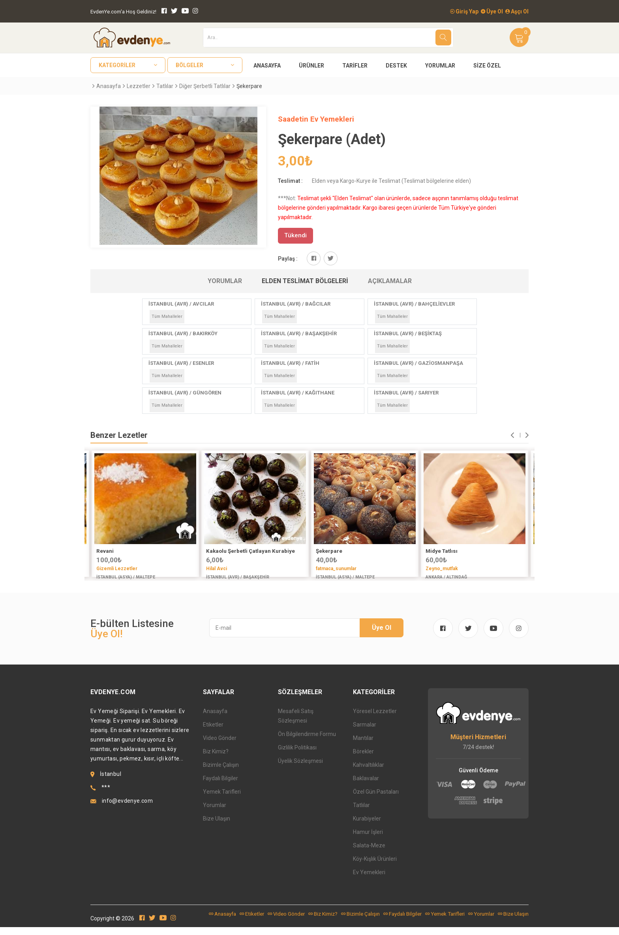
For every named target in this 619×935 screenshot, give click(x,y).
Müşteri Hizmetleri (478, 745)
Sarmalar (364, 732)
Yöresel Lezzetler (375, 719)
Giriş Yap (464, 11)
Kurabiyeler (367, 826)
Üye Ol (492, 11)
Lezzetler (138, 86)
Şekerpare (329, 551)
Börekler (363, 759)
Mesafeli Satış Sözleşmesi (295, 724)
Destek (396, 65)
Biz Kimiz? (216, 759)
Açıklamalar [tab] (390, 281)
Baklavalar (366, 786)
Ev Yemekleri (369, 880)
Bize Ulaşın (216, 826)
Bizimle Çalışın (221, 773)
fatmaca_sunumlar (336, 568)
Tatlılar (164, 86)
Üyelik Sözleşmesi (300, 769)
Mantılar (363, 746)
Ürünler (311, 65)
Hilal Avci (216, 568)
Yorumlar (440, 65)
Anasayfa (267, 65)
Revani (105, 551)
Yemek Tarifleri (222, 799)
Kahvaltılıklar (368, 773)
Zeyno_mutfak (442, 568)
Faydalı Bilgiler (220, 786)
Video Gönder (219, 746)
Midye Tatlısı (442, 551)
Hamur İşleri (368, 840)
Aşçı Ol (517, 11)
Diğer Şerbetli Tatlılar (205, 86)
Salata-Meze (369, 853)
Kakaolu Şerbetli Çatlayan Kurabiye (250, 551)
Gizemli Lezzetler (116, 568)
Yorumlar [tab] (225, 281)
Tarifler (355, 65)
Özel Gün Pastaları (376, 799)
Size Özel (487, 65)
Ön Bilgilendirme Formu (307, 742)
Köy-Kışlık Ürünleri (375, 867)
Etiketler (213, 732)
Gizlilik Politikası (297, 755)
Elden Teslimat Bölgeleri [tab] (305, 281)
